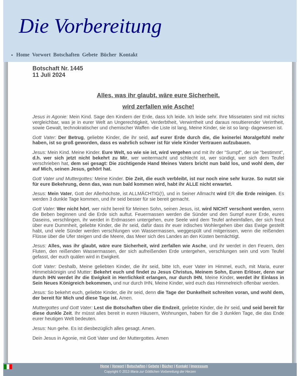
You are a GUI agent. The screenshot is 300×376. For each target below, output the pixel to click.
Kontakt (128, 54)
